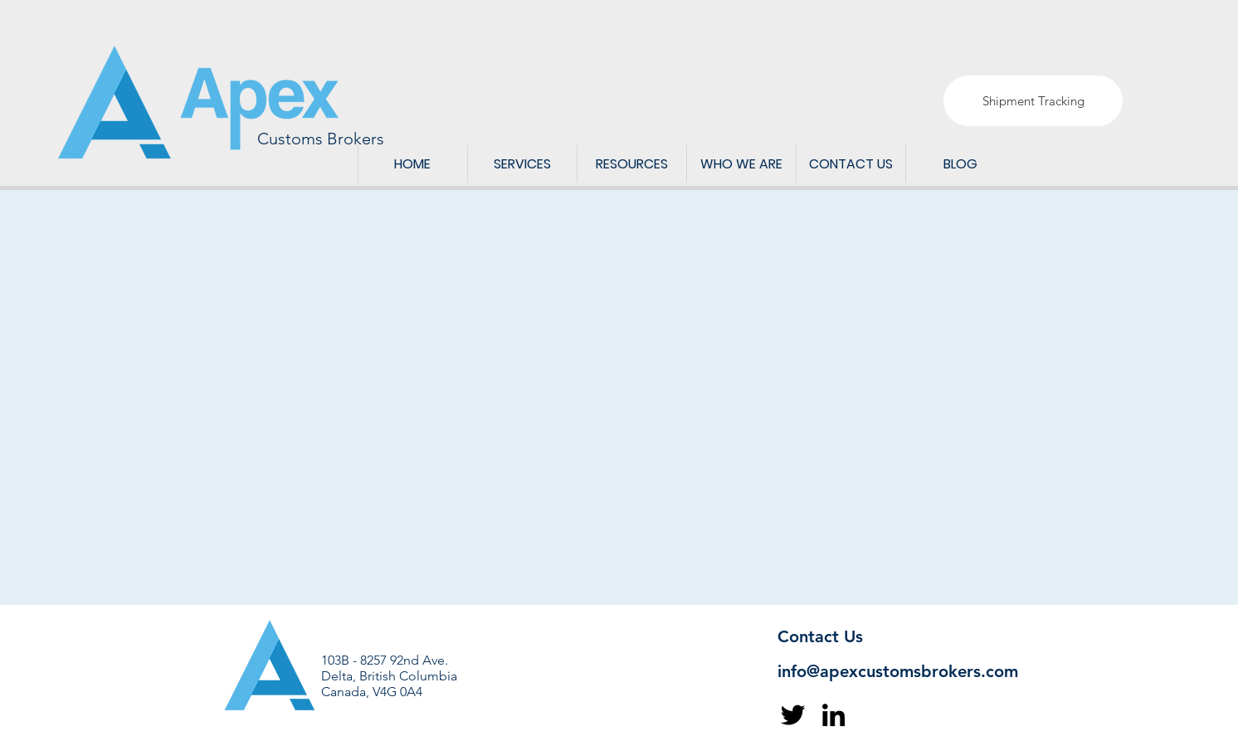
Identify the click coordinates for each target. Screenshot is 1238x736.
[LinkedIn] (833, 715)
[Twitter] (793, 715)
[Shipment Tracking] (1033, 101)
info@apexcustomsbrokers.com (897, 671)
